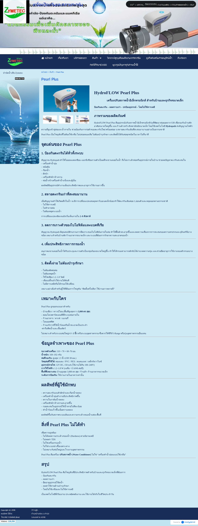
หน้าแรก (44, 72)
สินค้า (52, 72)
